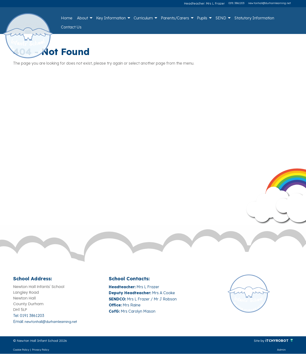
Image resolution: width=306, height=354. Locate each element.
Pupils (202, 18)
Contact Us (71, 27)
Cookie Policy (21, 350)
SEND (220, 18)
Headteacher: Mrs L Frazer (208, 3)
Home (66, 18)
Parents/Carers (175, 18)
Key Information (111, 18)
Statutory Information (254, 18)
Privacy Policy (40, 350)
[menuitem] (67, 17)
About (82, 18)
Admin (281, 350)
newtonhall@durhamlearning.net (269, 3)
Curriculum (143, 18)
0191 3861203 (236, 3)
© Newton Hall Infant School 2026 (44, 340)
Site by (255, 340)
